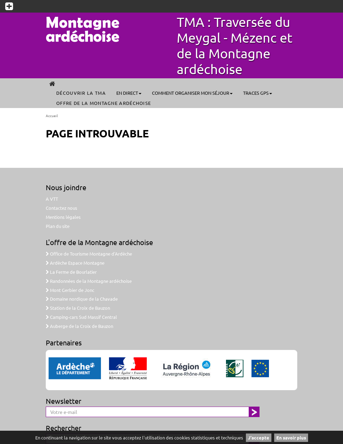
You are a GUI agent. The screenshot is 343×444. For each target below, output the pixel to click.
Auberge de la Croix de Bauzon (79, 326)
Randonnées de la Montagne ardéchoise (89, 281)
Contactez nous (61, 208)
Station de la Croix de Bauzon (78, 308)
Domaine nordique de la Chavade (82, 299)
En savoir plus (291, 438)
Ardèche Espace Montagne (75, 263)
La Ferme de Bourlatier (71, 272)
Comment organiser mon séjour (192, 93)
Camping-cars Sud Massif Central (81, 317)
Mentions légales (63, 217)
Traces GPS (257, 93)
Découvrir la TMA (81, 93)
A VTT (52, 199)
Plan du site (58, 226)
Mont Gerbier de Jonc (70, 290)
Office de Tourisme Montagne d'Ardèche (89, 254)
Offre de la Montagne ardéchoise (103, 103)
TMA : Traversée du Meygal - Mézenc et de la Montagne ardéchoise (234, 45)
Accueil (52, 115)
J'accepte (258, 438)
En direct (128, 93)
